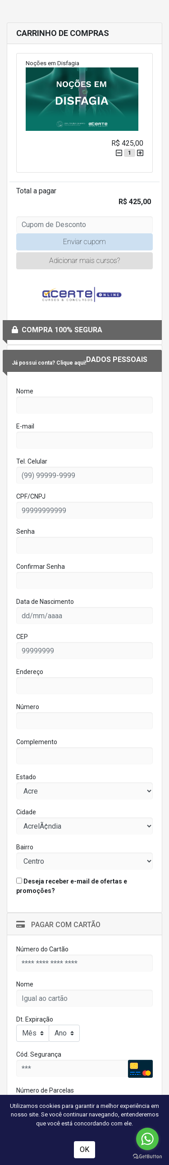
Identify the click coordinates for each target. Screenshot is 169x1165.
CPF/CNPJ (31, 496)
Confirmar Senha (40, 566)
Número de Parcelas (45, 1090)
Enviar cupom (84, 241)
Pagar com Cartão (58, 924)
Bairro (24, 847)
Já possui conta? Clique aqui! (49, 363)
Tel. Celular (31, 461)
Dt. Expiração (34, 1019)
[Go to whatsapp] (147, 1139)
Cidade (26, 812)
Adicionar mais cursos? (84, 260)
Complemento (36, 741)
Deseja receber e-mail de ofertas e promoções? (71, 886)
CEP (22, 636)
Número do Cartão (42, 949)
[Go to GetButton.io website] (147, 1156)
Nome (24, 391)
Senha (25, 531)
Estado (26, 777)
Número (27, 706)
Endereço (29, 671)
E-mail (25, 426)
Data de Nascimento (45, 601)
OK (84, 1149)
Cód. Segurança (38, 1054)
